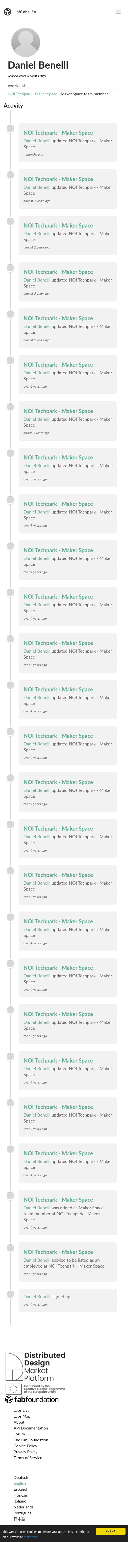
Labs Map (22, 1416)
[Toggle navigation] (118, 12)
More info (30, 1537)
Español (20, 1489)
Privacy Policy (26, 1451)
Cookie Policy (25, 1445)
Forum (19, 1433)
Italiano (20, 1501)
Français (21, 1495)
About (19, 1422)
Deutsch (21, 1477)
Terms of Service (28, 1457)
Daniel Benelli (37, 140)
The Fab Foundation (31, 1439)
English (20, 1483)
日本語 (20, 1518)
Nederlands (23, 1506)
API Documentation (31, 1428)
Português (22, 1512)
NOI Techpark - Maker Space (32, 93)
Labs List (21, 1410)
